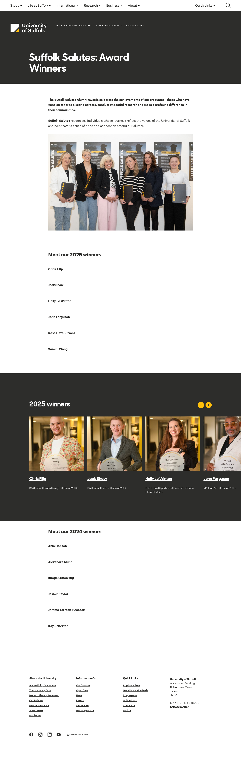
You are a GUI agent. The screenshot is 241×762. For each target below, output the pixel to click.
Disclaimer (35, 715)
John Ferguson (59, 317)
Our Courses (83, 685)
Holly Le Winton (59, 301)
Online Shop (130, 700)
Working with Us (85, 710)
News (79, 695)
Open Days (82, 690)
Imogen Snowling (61, 578)
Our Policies (36, 700)
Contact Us (129, 705)
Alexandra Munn (60, 562)
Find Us (127, 710)
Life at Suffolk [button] (38, 5)
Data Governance (39, 705)
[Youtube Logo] (59, 734)
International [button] (65, 5)
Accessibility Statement (42, 685)
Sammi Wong (58, 349)
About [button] (132, 5)
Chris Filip (55, 269)
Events (80, 700)
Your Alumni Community (109, 25)
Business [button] (112, 5)
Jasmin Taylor (58, 594)
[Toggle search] (228, 5)
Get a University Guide (135, 690)
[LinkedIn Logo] (50, 734)
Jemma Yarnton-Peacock (66, 610)
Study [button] (14, 5)
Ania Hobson (57, 546)
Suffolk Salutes (135, 25)
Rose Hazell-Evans (61, 333)
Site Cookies (36, 710)
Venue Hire (82, 705)
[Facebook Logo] (31, 734)
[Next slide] (209, 405)
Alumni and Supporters (79, 25)
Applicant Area (131, 685)
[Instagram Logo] (40, 734)
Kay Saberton (58, 626)
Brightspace (130, 695)
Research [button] (91, 5)
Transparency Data (40, 690)
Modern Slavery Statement (44, 695)
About (58, 25)
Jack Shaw (55, 285)
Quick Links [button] (203, 5)
